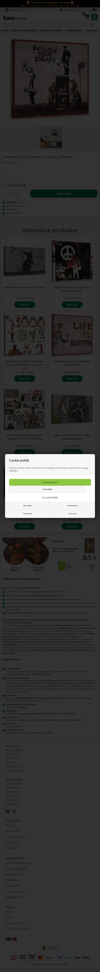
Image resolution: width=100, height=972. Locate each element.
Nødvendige (27, 506)
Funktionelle (27, 514)
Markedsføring (72, 506)
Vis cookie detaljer (50, 497)
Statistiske (72, 514)
